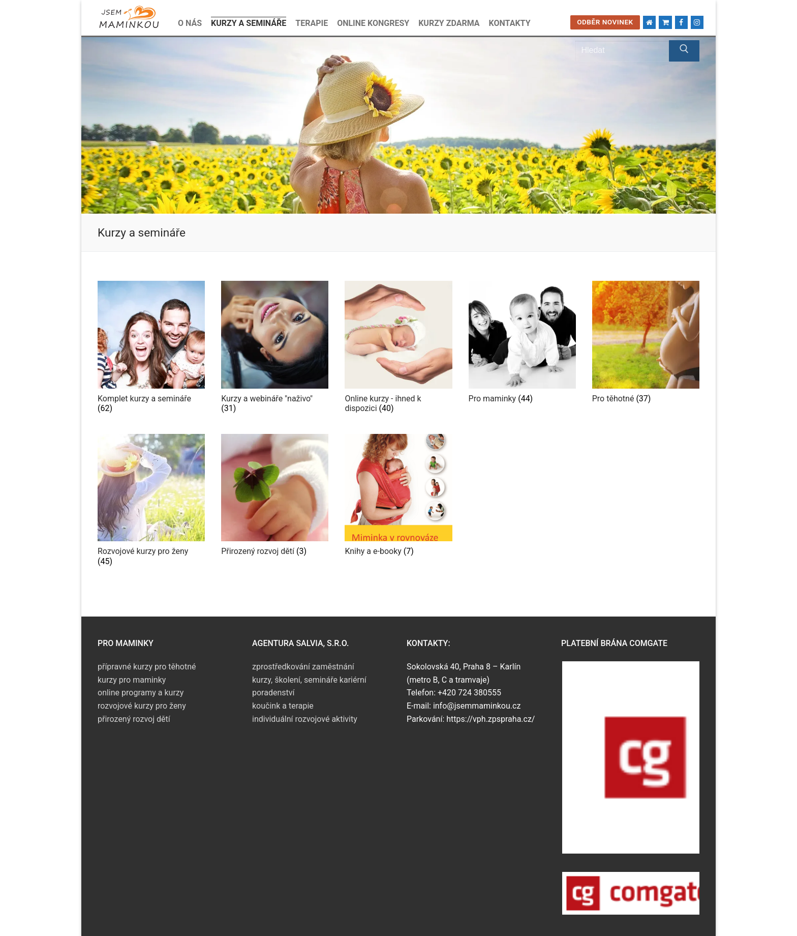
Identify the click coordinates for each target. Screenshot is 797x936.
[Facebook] (681, 22)
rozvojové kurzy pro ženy (142, 706)
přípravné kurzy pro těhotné (147, 666)
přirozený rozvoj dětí (134, 719)
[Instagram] (697, 22)
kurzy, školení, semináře (295, 680)
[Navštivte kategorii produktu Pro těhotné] (645, 344)
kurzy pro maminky (132, 680)
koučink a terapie (283, 706)
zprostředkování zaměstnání (303, 666)
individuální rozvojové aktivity (304, 719)
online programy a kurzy (140, 692)
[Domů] (649, 22)
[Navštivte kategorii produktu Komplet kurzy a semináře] (151, 349)
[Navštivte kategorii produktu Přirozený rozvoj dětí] (274, 497)
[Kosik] (665, 22)
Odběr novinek (605, 22)
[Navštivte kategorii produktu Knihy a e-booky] (398, 497)
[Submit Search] (684, 51)
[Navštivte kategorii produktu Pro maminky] (522, 344)
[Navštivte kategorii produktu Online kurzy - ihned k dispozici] (398, 349)
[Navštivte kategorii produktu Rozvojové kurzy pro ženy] (151, 502)
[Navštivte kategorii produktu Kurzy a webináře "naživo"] (274, 349)
